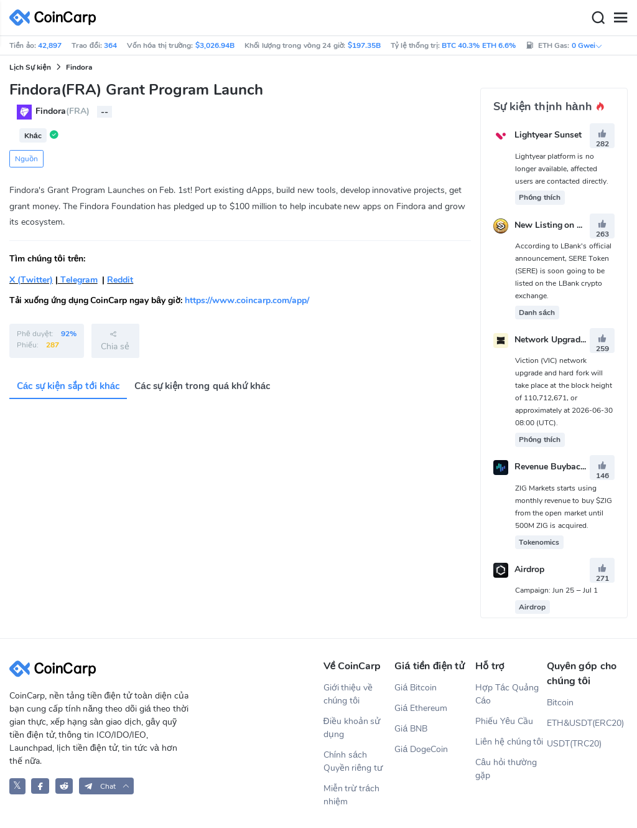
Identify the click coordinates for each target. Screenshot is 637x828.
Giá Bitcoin (415, 688)
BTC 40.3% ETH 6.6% (479, 45)
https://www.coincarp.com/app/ (247, 300)
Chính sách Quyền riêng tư (353, 761)
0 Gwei (587, 45)
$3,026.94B (215, 45)
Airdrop (529, 569)
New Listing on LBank (558, 225)
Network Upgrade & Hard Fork (575, 340)
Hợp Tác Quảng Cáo (507, 694)
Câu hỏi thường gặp (506, 768)
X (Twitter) (31, 280)
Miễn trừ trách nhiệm (351, 795)
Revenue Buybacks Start (563, 467)
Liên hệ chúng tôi (509, 742)
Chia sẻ (115, 340)
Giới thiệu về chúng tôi (348, 694)
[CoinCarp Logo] (56, 17)
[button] (106, 786)
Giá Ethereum (420, 708)
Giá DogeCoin (421, 749)
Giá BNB (410, 729)
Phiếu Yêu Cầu (504, 721)
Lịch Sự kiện (30, 67)
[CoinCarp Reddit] (64, 786)
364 (110, 45)
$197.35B (364, 45)
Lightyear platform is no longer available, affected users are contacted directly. (561, 168)
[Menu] (620, 18)
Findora (79, 67)
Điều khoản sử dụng (352, 727)
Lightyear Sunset (548, 135)
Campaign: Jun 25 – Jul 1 (556, 590)
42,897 (50, 45)
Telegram (78, 280)
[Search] (597, 18)
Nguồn (26, 159)
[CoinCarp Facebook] (40, 786)
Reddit (120, 280)
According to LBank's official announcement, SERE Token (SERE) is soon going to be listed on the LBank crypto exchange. (563, 271)
